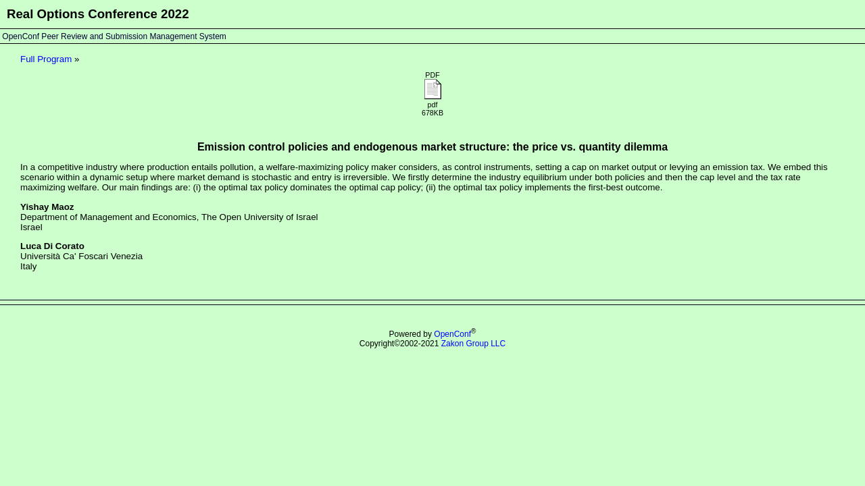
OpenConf (452, 334)
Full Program (46, 59)
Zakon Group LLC (473, 343)
